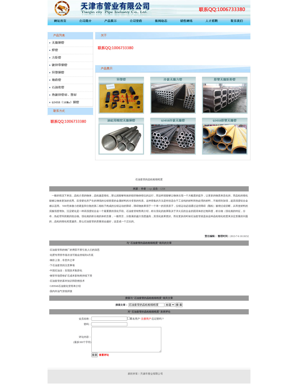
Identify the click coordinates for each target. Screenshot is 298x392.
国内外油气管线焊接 (61, 291)
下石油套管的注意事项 (62, 265)
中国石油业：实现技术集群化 (66, 270)
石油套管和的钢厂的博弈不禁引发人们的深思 (75, 249)
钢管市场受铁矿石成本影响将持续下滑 (71, 275)
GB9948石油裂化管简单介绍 (65, 286)
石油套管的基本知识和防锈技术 (67, 280)
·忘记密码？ (157, 318)
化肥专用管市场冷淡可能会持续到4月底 (71, 255)
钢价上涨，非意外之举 (62, 260)
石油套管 (131, 211)
